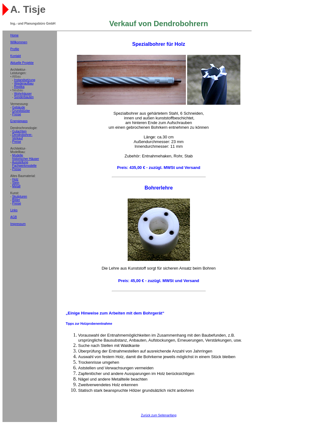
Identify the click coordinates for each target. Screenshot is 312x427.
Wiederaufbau (23, 83)
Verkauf (17, 138)
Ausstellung (20, 162)
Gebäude (18, 107)
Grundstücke (21, 111)
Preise (16, 114)
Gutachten (19, 131)
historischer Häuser (25, 159)
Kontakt (15, 56)
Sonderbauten (24, 97)
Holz (15, 179)
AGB (13, 217)
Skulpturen (19, 196)
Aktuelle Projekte (22, 63)
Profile (14, 49)
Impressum (18, 224)
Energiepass (19, 121)
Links (13, 210)
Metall (16, 186)
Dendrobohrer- (22, 135)
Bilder (16, 200)
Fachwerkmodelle (24, 165)
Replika (19, 87)
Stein (15, 183)
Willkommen (18, 42)
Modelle (17, 155)
